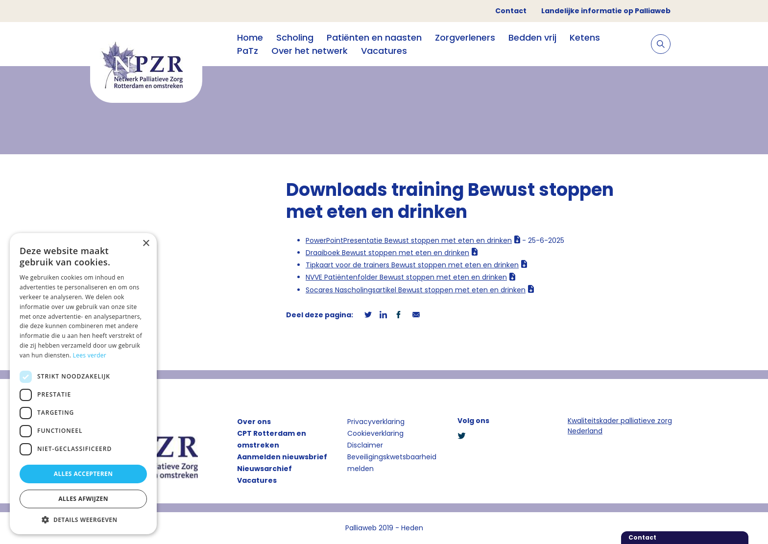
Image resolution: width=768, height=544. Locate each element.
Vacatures (384, 51)
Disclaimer (365, 445)
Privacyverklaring (376, 421)
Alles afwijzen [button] (83, 499)
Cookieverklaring (375, 433)
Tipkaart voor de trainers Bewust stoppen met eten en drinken (412, 265)
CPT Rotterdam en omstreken (271, 439)
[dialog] (83, 383)
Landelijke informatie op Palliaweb (606, 11)
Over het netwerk (309, 51)
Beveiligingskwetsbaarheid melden (391, 462)
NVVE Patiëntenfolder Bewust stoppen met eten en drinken (406, 277)
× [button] (145, 243)
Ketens (585, 37)
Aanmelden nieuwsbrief (282, 457)
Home (250, 37)
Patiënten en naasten (374, 37)
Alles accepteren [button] (83, 474)
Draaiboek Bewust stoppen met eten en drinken (387, 253)
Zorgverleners (465, 37)
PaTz (247, 51)
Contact (511, 11)
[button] (83, 519)
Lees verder (90, 355)
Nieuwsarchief (264, 468)
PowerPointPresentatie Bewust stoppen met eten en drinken (409, 240)
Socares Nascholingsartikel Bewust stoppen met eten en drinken (416, 290)
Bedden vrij (532, 37)
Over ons (254, 421)
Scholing (294, 37)
